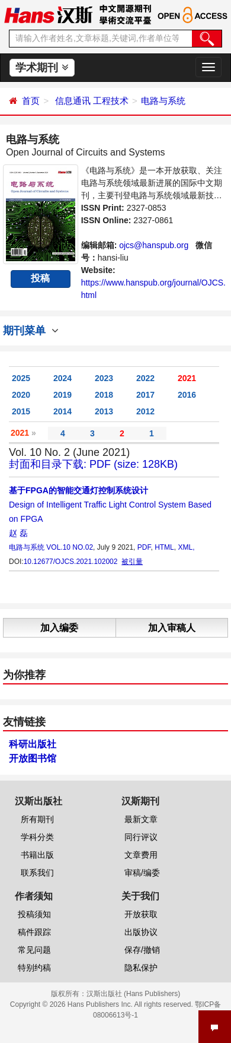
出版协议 (141, 932)
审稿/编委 (142, 872)
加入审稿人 (171, 628)
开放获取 (141, 914)
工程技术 (111, 101)
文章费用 (141, 855)
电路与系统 (163, 101)
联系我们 (37, 872)
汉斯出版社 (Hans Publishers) (133, 994)
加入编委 (59, 628)
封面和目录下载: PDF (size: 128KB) (93, 464)
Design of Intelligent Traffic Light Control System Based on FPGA (110, 505)
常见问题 (34, 950)
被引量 (132, 561)
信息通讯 (73, 101)
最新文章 (141, 819)
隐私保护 (141, 967)
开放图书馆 (32, 758)
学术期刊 (41, 68)
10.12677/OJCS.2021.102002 (71, 561)
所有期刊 (37, 819)
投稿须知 (34, 914)
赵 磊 (18, 533)
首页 (31, 101)
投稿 (40, 278)
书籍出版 (37, 855)
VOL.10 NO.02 (69, 547)
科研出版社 (32, 744)
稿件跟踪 (34, 932)
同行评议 (141, 837)
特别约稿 (34, 967)
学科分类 (37, 837)
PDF (144, 547)
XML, (186, 547)
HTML (164, 547)
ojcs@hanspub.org (153, 245)
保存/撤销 (142, 950)
